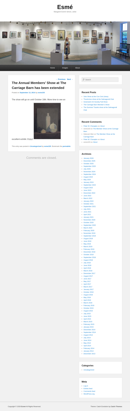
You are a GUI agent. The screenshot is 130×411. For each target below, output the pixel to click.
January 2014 (89, 351)
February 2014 (89, 348)
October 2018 (89, 255)
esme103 (41, 93)
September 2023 (90, 185)
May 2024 (87, 180)
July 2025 (87, 169)
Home (52, 68)
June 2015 (87, 316)
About (77, 68)
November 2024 (89, 172)
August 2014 (88, 335)
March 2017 (88, 287)
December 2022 (89, 193)
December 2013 (89, 354)
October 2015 (89, 308)
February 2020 (89, 230)
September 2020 (90, 225)
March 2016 (88, 303)
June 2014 (87, 340)
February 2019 (89, 249)
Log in (86, 386)
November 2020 (89, 220)
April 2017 (87, 284)
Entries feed (88, 388)
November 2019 (89, 233)
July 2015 (87, 314)
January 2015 (89, 327)
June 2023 (87, 190)
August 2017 (88, 276)
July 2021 (87, 209)
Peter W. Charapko (91, 126)
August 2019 (88, 238)
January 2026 (89, 158)
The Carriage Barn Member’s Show (96, 105)
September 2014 (90, 332)
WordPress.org (89, 394)
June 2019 (87, 241)
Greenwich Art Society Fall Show (96, 102)
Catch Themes (116, 406)
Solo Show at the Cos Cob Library (96, 96)
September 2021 (90, 206)
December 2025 (89, 161)
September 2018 (90, 257)
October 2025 (89, 164)
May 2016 (87, 297)
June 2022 (87, 196)
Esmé (65, 7)
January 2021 (89, 217)
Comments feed (89, 391)
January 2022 (89, 201)
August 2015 (88, 311)
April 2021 (87, 214)
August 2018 (88, 260)
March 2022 (88, 198)
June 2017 (87, 279)
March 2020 (88, 228)
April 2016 (87, 300)
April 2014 (87, 346)
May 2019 (87, 244)
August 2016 (88, 295)
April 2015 (87, 319)
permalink (66, 146)
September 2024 (90, 174)
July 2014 (87, 338)
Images (65, 68)
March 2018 (88, 271)
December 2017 (89, 273)
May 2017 (87, 281)
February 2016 (89, 305)
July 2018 (87, 263)
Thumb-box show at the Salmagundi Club (99, 99)
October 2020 (89, 222)
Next (70, 79)
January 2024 (89, 182)
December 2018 (89, 252)
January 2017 (89, 289)
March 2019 (88, 246)
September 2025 (90, 166)
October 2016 (89, 292)
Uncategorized (36, 146)
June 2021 (87, 212)
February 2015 (89, 324)
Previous (60, 79)
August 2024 (88, 177)
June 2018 (87, 265)
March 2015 (88, 322)
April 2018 (87, 268)
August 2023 (88, 188)
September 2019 (90, 236)
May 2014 (87, 343)
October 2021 (89, 204)
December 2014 (89, 330)
